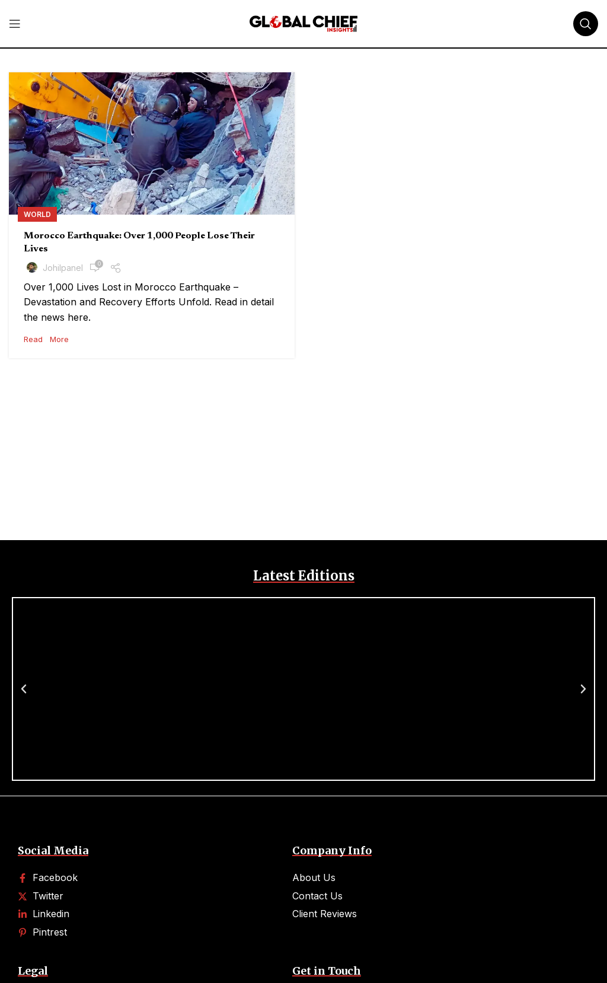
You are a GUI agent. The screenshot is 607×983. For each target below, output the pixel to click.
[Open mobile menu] (15, 24)
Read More (46, 339)
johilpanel (63, 268)
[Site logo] (303, 22)
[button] (24, 689)
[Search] (585, 24)
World (37, 214)
